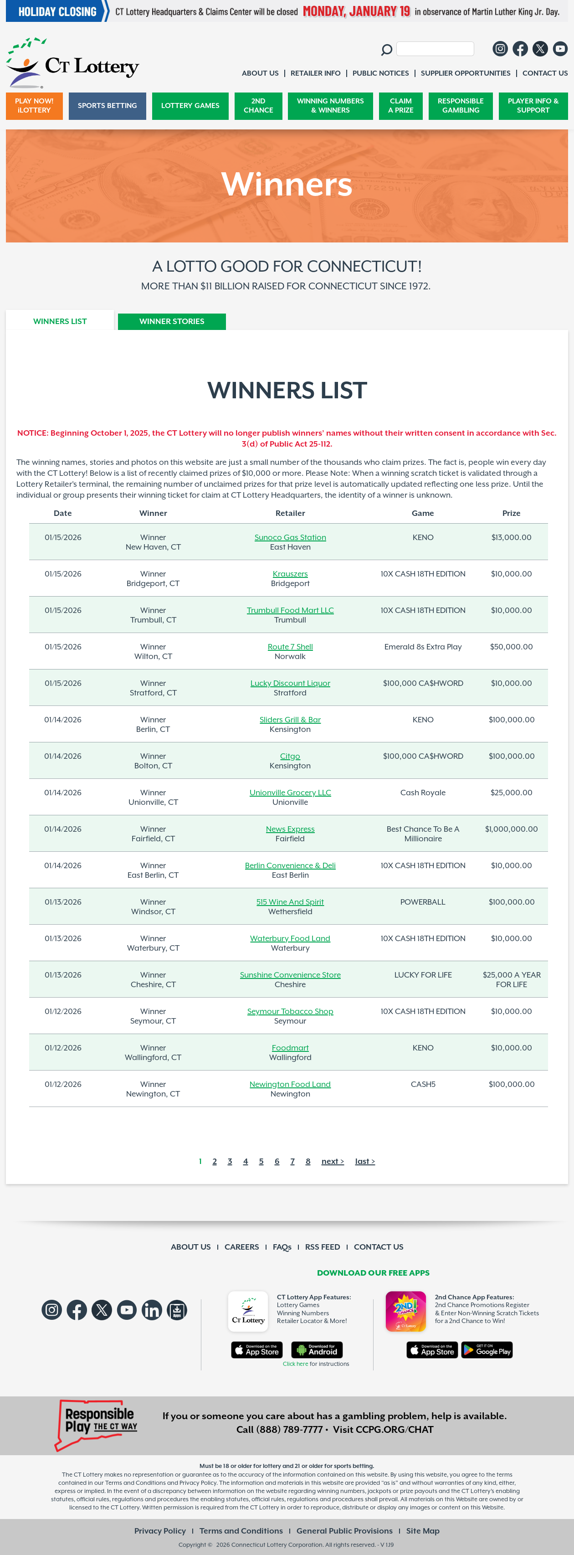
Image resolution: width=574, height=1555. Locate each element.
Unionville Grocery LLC (290, 792)
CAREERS (242, 1247)
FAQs (282, 1247)
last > (365, 1161)
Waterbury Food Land (290, 938)
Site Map (423, 1531)
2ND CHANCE (258, 106)
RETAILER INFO (316, 73)
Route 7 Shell (290, 646)
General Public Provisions (345, 1531)
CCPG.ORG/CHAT (395, 1430)
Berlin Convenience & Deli (290, 865)
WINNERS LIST (60, 321)
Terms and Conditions (241, 1531)
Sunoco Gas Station (290, 537)
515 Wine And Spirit (290, 901)
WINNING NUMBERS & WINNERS (330, 106)
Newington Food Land (290, 1084)
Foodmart (290, 1047)
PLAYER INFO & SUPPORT (533, 106)
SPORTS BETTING (107, 106)
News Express (290, 829)
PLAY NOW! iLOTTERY (34, 106)
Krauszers (290, 573)
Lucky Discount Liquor (290, 683)
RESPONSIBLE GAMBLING (461, 106)
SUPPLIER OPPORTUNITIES (466, 73)
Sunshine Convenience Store (290, 974)
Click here (295, 1364)
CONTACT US (379, 1247)
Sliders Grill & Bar (290, 719)
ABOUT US (191, 1247)
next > (333, 1161)
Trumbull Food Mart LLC (290, 610)
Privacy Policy (160, 1531)
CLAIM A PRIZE (401, 106)
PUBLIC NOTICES (381, 73)
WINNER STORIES (172, 321)
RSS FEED (322, 1247)
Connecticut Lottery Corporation (277, 1544)
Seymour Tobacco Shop (290, 1011)
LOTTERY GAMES (190, 106)
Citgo (290, 756)
